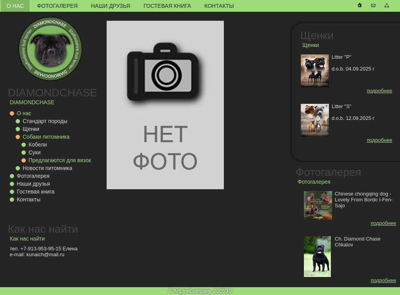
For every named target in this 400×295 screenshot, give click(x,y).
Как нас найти (43, 229)
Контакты (219, 6)
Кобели (38, 144)
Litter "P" (341, 57)
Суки (35, 152)
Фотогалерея (57, 6)
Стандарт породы (45, 121)
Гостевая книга (167, 6)
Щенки (31, 129)
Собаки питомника (46, 137)
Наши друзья (110, 6)
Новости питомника (47, 168)
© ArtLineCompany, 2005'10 (199, 291)
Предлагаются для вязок (60, 160)
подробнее (379, 91)
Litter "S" (341, 106)
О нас (15, 6)
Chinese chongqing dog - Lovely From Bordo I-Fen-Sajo (364, 199)
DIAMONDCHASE (52, 93)
